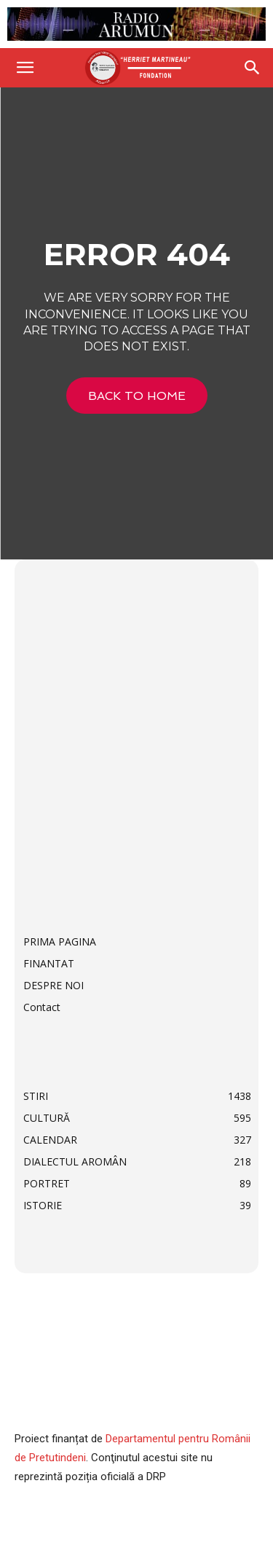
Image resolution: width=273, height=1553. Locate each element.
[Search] (252, 67)
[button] (24, 67)
